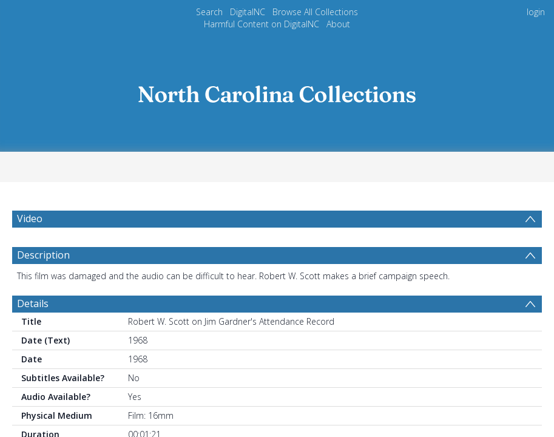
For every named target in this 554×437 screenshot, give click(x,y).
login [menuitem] (536, 12)
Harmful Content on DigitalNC (262, 24)
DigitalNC (248, 12)
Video (29, 219)
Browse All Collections (316, 12)
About (337, 24)
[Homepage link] (277, 90)
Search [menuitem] (210, 12)
